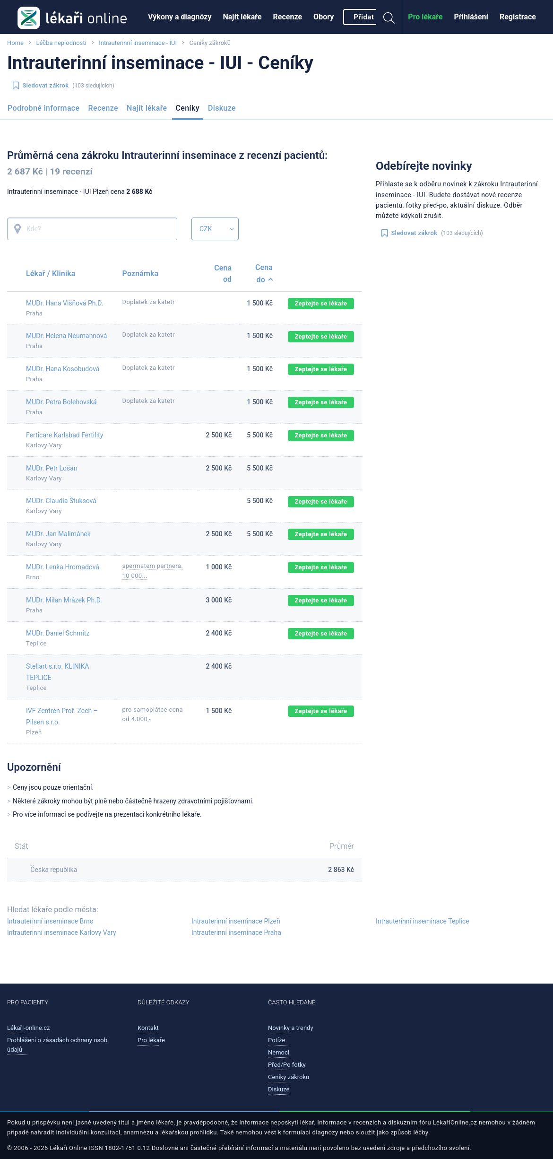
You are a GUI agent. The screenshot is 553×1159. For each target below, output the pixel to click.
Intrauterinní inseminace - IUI (138, 42)
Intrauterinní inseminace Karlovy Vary (61, 932)
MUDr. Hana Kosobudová (62, 369)
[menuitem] (179, 17)
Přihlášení (471, 16)
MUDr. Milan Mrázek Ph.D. (64, 600)
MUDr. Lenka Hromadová (62, 567)
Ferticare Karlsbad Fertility (64, 435)
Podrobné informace (44, 108)
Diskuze (222, 108)
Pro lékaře (425, 16)
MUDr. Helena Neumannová (66, 336)
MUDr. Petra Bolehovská (61, 402)
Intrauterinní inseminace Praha (236, 932)
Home (15, 42)
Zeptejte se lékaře (320, 303)
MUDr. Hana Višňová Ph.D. (64, 303)
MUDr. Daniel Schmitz (57, 633)
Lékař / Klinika (50, 273)
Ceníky (187, 108)
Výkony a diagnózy (180, 16)
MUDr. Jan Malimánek (58, 534)
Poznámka (140, 273)
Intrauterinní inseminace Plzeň (235, 921)
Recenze (287, 16)
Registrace (518, 16)
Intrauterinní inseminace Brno (50, 921)
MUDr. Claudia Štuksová (61, 501)
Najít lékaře (242, 16)
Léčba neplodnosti (61, 42)
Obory (323, 16)
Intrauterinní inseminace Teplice (422, 921)
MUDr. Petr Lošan (52, 468)
